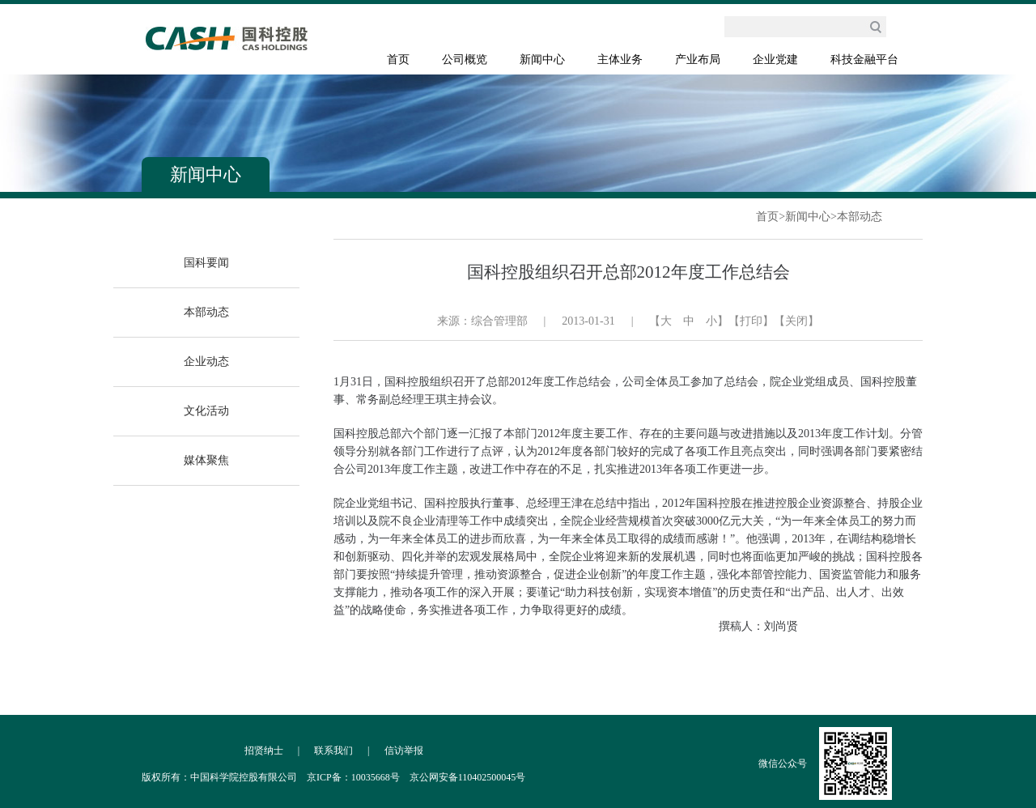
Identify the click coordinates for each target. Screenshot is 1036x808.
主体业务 (620, 59)
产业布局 (697, 59)
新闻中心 (542, 59)
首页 (398, 59)
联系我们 (333, 750)
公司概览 (464, 59)
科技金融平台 (864, 59)
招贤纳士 (263, 750)
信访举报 (403, 750)
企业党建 (775, 59)
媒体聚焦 (206, 460)
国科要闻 (206, 263)
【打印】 (751, 321)
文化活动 (206, 411)
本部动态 (859, 217)
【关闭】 (796, 321)
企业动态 (206, 361)
